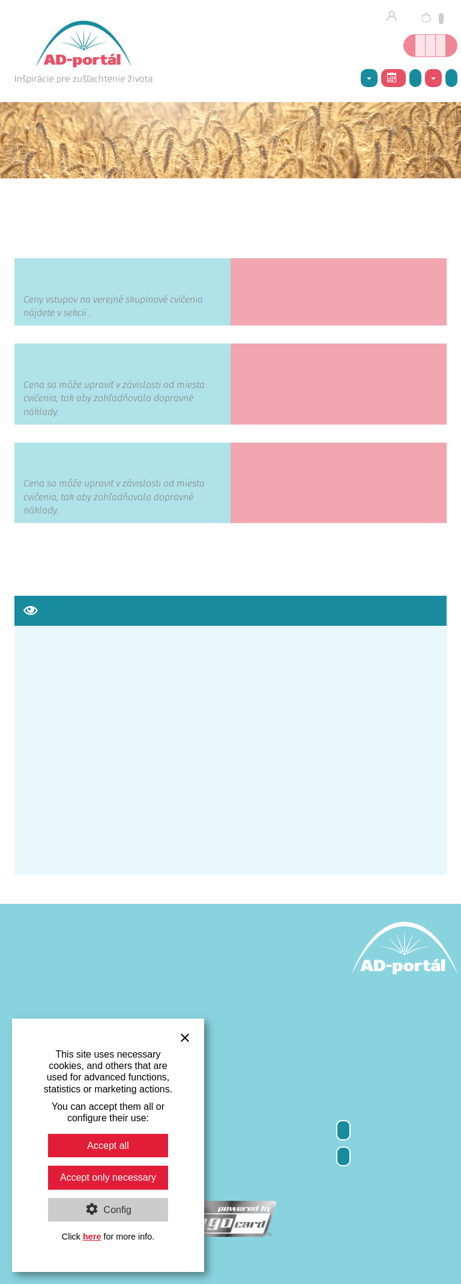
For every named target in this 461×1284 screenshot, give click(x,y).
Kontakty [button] (433, 78)
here (92, 1236)
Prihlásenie (395, 17)
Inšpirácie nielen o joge (440, 45)
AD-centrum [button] (369, 78)
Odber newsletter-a (343, 1130)
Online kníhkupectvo (420, 45)
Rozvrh (392, 77)
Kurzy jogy (430, 45)
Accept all (107, 1145)
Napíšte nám (451, 77)
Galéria (415, 77)
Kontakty (343, 1156)
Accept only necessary (108, 1177)
